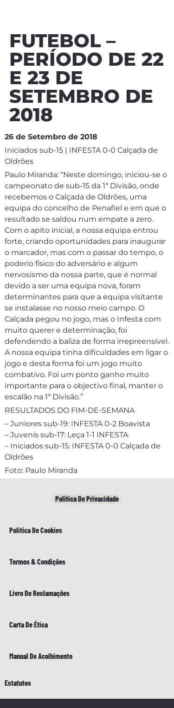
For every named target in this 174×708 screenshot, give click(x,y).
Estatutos (18, 682)
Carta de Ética (28, 624)
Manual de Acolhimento (40, 656)
